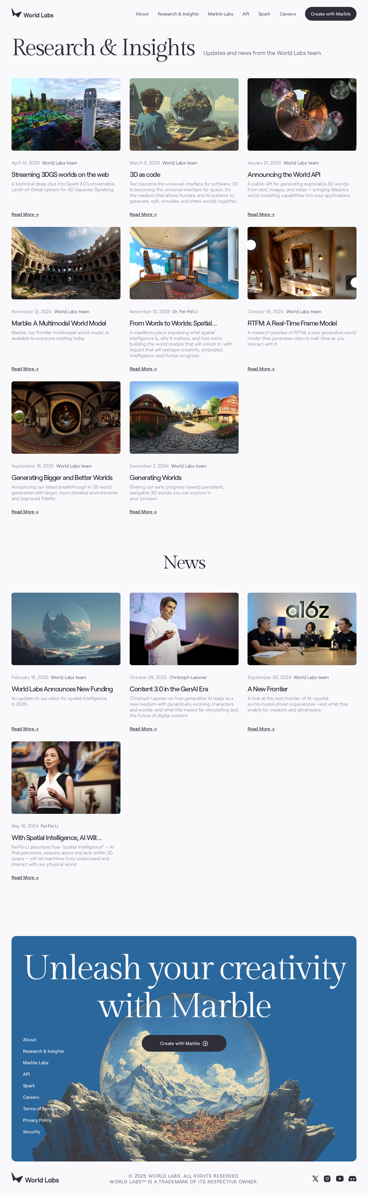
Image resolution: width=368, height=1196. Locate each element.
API (245, 13)
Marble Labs (220, 13)
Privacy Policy (37, 1121)
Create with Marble (331, 13)
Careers (288, 13)
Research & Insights (178, 13)
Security (31, 1133)
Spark (264, 13)
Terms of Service (40, 1110)
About (142, 13)
